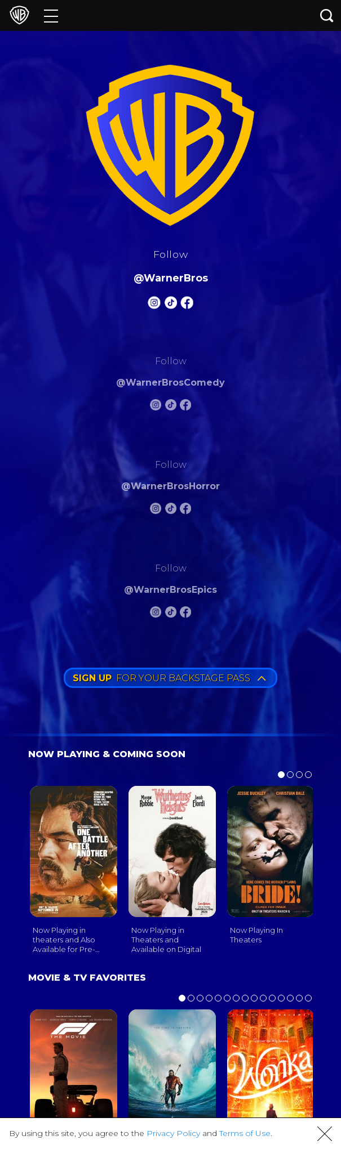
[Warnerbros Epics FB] (185, 614)
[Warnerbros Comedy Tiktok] (170, 406)
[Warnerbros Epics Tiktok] (170, 614)
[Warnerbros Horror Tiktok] (170, 510)
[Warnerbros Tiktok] (171, 305)
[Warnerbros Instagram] (154, 305)
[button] (324, 1133)
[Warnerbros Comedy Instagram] (155, 406)
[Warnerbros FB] (186, 305)
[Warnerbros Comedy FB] (185, 406)
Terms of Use (245, 1133)
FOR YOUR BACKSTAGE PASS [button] (169, 678)
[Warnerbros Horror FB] (185, 510)
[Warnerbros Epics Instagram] (155, 614)
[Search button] (327, 15)
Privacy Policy (173, 1133)
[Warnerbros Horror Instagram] (155, 510)
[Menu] (51, 15)
